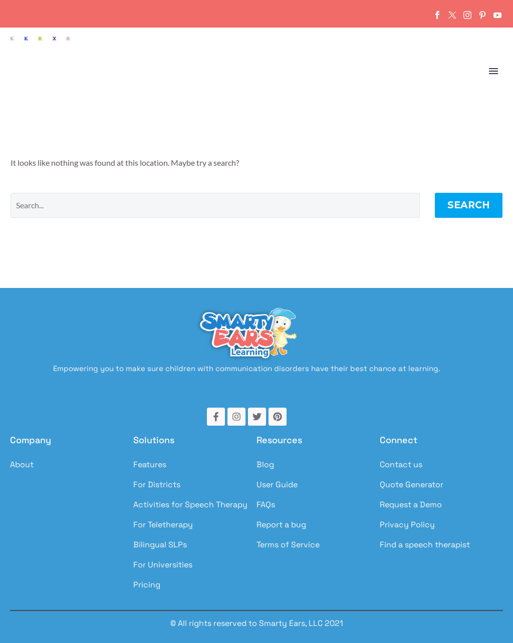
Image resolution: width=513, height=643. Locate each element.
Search (468, 205)
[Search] (215, 205)
